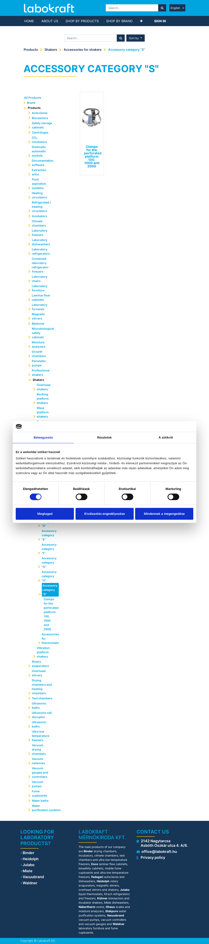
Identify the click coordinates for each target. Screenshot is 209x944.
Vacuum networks (38, 761)
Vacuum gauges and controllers (40, 772)
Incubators (39, 216)
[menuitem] (29, 21)
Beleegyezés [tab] (43, 437)
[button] (141, 21)
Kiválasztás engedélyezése (104, 514)
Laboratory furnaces (39, 307)
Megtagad (44, 514)
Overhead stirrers (39, 673)
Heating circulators (39, 195)
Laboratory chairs (39, 279)
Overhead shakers (43, 387)
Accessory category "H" (49, 576)
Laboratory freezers (39, 233)
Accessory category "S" (126, 50)
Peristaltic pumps (39, 363)
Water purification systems (44, 808)
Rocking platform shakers (43, 398)
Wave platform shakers (43, 412)
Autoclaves (40, 113)
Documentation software (42, 163)
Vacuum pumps (37, 784)
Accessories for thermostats (50, 638)
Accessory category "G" (49, 562)
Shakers (50, 50)
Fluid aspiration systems (39, 184)
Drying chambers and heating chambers (42, 687)
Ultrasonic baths (39, 705)
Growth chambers (39, 354)
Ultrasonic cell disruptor (42, 715)
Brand (31, 102)
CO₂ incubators (39, 140)
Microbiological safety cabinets (43, 333)
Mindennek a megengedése (164, 514)
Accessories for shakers (83, 50)
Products (31, 50)
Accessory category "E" (49, 535)
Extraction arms (39, 172)
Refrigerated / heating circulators (41, 207)
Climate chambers (39, 223)
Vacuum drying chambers (39, 749)
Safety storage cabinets (42, 125)
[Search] (162, 7)
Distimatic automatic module (39, 151)
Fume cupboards (39, 793)
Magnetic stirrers (38, 316)
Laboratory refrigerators (41, 251)
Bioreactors (40, 118)
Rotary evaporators (40, 664)
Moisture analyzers (39, 344)
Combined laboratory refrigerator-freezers (41, 265)
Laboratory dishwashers (41, 242)
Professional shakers (41, 372)
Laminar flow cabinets (41, 297)
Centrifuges (40, 132)
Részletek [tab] (104, 437)
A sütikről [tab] (166, 437)
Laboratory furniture (39, 288)
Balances (38, 323)
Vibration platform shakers (43, 652)
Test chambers (42, 698)
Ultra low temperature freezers (40, 736)
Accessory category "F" (49, 549)
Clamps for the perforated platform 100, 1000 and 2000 (50, 614)
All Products (32, 97)
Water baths (40, 800)
